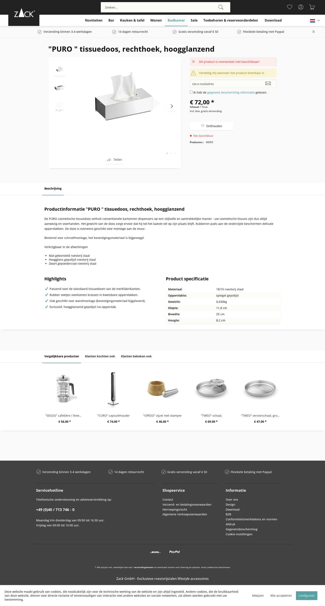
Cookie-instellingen (239, 534)
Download (233, 509)
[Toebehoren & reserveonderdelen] (230, 20)
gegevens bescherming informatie (231, 92)
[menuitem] (165, 7)
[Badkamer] (176, 20)
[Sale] (194, 20)
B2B (228, 514)
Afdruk (230, 524)
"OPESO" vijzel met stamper (162, 415)
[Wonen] (156, 20)
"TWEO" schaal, (211, 415)
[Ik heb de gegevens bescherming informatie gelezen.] (191, 92)
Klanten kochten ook (100, 356)
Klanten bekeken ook (136, 356)
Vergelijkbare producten (61, 356)
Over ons (232, 499)
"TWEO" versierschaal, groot (260, 415)
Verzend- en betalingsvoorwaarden (186, 504)
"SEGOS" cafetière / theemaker (65, 415)
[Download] (273, 20)
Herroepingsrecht (174, 509)
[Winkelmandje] (312, 7)
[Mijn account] (301, 7)
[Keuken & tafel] (132, 20)
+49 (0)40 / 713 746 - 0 (55, 509)
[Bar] (111, 20)
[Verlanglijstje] (289, 7)
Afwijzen (258, 595)
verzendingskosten (144, 567)
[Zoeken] (221, 7)
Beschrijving (53, 188)
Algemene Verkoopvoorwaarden (184, 514)
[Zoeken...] (165, 7)
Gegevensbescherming (241, 529)
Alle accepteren (281, 595)
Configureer (306, 595)
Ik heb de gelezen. (230, 92)
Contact (167, 499)
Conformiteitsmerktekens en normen (251, 519)
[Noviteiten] (94, 20)
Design (230, 504)
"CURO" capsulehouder (113, 415)
